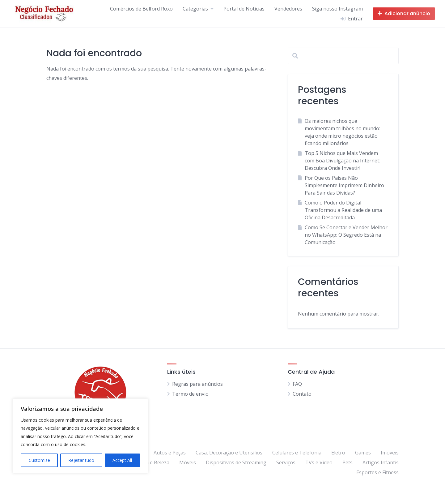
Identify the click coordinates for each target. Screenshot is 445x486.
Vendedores (288, 8)
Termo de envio (190, 393)
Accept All (122, 460)
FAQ (297, 384)
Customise (39, 460)
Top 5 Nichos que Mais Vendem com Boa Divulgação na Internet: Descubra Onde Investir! (342, 160)
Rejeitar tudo (81, 460)
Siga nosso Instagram (337, 8)
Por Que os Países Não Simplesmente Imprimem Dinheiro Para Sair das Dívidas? (344, 185)
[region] (80, 436)
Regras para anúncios (197, 384)
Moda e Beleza (152, 462)
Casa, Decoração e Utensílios (229, 452)
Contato (302, 393)
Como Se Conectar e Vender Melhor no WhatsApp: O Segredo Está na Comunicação (346, 235)
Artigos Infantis (380, 462)
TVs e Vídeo (319, 462)
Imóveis (390, 452)
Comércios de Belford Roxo (141, 8)
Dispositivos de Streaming (236, 462)
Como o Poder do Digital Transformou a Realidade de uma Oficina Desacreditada (343, 210)
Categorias (195, 8)
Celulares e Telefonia (296, 452)
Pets (347, 462)
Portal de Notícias (244, 8)
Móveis (187, 462)
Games (363, 452)
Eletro (338, 452)
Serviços (285, 462)
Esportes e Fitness (377, 472)
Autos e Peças (170, 452)
